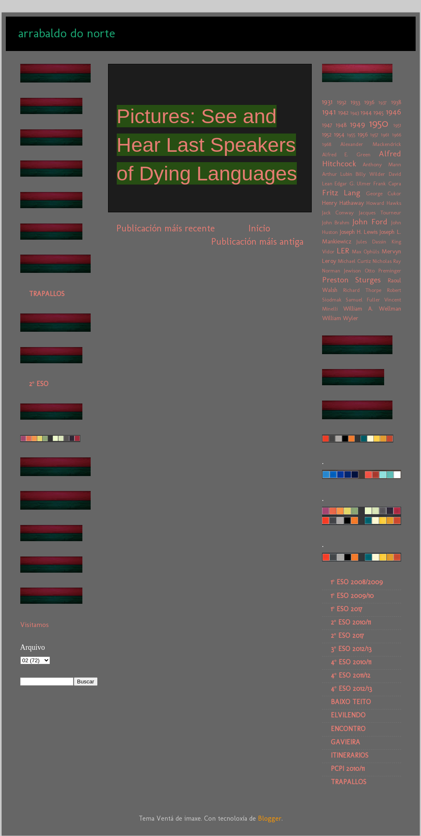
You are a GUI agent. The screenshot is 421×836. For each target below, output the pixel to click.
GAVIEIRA (345, 742)
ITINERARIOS (349, 755)
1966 (396, 134)
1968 (326, 144)
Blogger (269, 818)
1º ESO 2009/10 (352, 596)
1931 (327, 102)
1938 (396, 102)
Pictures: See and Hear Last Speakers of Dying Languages (207, 144)
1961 (385, 134)
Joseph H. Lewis (359, 232)
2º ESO (38, 384)
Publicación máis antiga (257, 241)
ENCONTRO (348, 729)
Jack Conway (338, 212)
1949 (357, 124)
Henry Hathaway (343, 203)
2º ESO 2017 (347, 635)
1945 (378, 112)
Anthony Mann (382, 164)
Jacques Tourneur (380, 212)
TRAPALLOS (47, 294)
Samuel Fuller (363, 299)
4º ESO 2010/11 (351, 662)
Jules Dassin (371, 241)
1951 (397, 125)
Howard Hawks (383, 203)
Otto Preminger (383, 270)
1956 (363, 134)
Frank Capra (387, 183)
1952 (327, 134)
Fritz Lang (341, 192)
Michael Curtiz (354, 261)
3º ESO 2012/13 (351, 649)
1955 (351, 134)
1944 (366, 112)
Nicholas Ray (387, 261)
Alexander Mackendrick (370, 144)
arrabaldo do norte (66, 33)
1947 (327, 125)
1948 (341, 125)
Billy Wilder (370, 174)
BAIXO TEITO (351, 702)
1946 (393, 112)
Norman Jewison (341, 270)
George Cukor (383, 193)
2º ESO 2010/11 (351, 622)
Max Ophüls (365, 251)
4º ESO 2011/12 (350, 675)
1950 (378, 123)
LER (343, 250)
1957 (374, 134)
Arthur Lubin (337, 174)
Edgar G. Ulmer (352, 183)
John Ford (369, 221)
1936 (369, 102)
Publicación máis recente (165, 228)
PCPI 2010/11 (348, 769)
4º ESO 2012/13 (351, 689)
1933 (355, 102)
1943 (354, 112)
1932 (341, 102)
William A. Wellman (372, 308)
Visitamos (34, 625)
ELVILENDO (348, 715)
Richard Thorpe (362, 290)
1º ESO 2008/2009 (357, 582)
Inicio (259, 228)
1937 (382, 102)
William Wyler (340, 318)
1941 (329, 112)
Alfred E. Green (346, 154)
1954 (339, 134)
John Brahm (336, 222)
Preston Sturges (351, 279)
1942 (343, 112)
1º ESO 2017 (346, 609)
